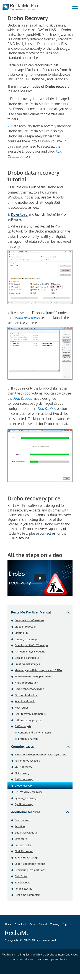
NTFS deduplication (26, 682)
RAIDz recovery (24, 779)
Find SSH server (24, 851)
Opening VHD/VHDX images (31, 645)
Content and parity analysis (34, 732)
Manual (43, 924)
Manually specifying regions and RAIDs (38, 670)
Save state (21, 838)
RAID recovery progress (28, 720)
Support (67, 924)
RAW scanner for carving (29, 688)
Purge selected (23, 888)
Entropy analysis (28, 738)
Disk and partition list (27, 657)
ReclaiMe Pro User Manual (31, 612)
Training (54, 924)
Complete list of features (29, 620)
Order (32, 924)
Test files (20, 826)
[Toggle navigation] (75, 6)
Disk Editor (21, 876)
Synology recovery (26, 798)
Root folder (21, 707)
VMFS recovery (23, 766)
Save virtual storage (26, 857)
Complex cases (22, 746)
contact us (47, 533)
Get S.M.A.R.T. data (26, 832)
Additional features (25, 812)
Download (19, 214)
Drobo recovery (24, 785)
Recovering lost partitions (30, 869)
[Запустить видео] (40, 578)
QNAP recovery (24, 804)
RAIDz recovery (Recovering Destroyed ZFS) (40, 754)
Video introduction (26, 626)
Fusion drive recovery (27, 760)
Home (8, 924)
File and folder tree (26, 695)
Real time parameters (27, 894)
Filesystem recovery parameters (34, 676)
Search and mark (25, 701)
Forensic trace (23, 820)
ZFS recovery (22, 773)
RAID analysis (23, 726)
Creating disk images (27, 663)
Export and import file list (30, 863)
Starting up (21, 632)
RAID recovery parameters (30, 713)
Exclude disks (23, 845)
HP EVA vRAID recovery (28, 791)
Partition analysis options (30, 651)
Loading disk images (27, 639)
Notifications (22, 882)
